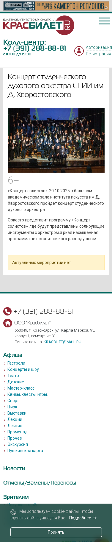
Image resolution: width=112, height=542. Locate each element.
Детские (15, 381)
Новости (14, 468)
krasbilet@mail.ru (62, 342)
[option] (56, 6)
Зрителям (16, 496)
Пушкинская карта (25, 450)
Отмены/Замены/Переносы (39, 482)
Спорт (13, 400)
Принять (56, 532)
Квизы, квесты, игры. (27, 394)
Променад (17, 431)
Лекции (14, 419)
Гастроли (16, 363)
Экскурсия (17, 444)
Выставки (16, 413)
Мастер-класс (20, 388)
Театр (13, 375)
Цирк (12, 406)
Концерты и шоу (23, 369)
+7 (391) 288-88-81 (34, 48)
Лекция (14, 425)
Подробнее (83, 518)
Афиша (12, 355)
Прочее (14, 438)
